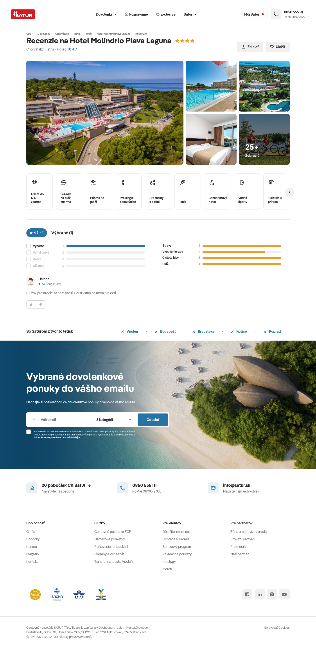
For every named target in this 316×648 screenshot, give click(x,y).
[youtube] (284, 594)
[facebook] (247, 594)
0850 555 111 (144, 485)
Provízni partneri (242, 539)
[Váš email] (58, 419)
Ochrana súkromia (175, 539)
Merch (167, 569)
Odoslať (153, 419)
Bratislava (203, 331)
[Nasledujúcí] (289, 192)
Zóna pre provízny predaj (248, 531)
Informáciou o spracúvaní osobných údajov (57, 437)
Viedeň (129, 331)
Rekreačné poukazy (177, 554)
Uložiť (277, 47)
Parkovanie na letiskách (111, 546)
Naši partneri (239, 554)
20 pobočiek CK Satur (66, 485)
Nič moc (38, 266)
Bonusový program (176, 546)
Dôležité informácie (176, 531)
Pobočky (33, 539)
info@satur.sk (236, 485)
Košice (239, 331)
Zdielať (250, 47)
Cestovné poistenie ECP (112, 531)
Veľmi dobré (41, 253)
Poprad (272, 331)
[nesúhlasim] (40, 304)
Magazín (32, 554)
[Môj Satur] (254, 14)
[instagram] (272, 594)
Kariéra (31, 546)
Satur (190, 14)
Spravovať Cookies (277, 628)
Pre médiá (238, 546)
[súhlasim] (31, 304)
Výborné (39, 246)
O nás (30, 531)
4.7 (72, 49)
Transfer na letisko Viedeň (113, 561)
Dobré (37, 259)
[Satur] (23, 14)
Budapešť (165, 331)
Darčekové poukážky (109, 539)
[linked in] (260, 594)
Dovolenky (106, 14)
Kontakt (32, 561)
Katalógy (169, 561)
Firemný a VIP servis (109, 554)
